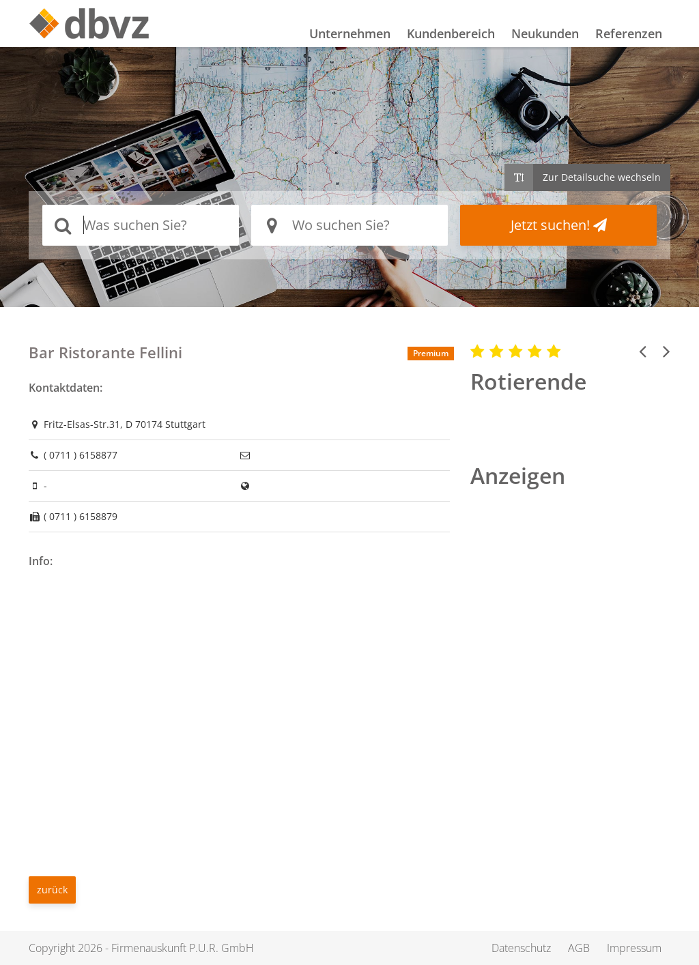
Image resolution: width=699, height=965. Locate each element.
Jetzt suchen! (559, 225)
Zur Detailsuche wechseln (602, 177)
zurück (52, 889)
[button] (643, 351)
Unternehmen (349, 33)
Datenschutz (523, 947)
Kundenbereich (451, 33)
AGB (580, 947)
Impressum (635, 947)
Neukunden (545, 33)
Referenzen (628, 33)
